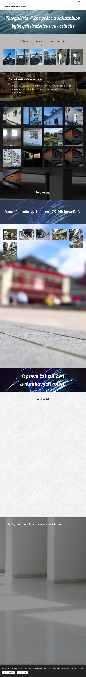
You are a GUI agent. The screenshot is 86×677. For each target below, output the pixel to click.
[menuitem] (68, 6)
